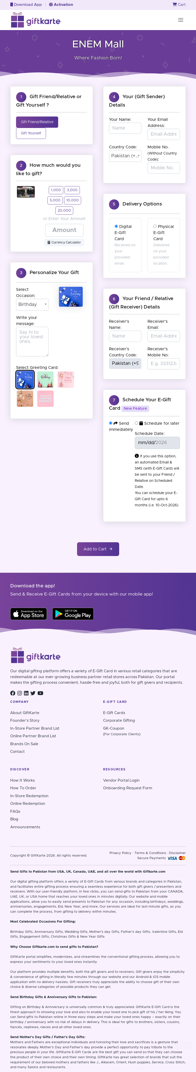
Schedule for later (157, 423)
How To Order (23, 788)
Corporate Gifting (119, 720)
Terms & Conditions (150, 853)
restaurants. (56, 1067)
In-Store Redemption (29, 796)
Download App (26, 5)
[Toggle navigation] (181, 20)
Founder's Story (25, 720)
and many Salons (24, 1067)
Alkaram (107, 1062)
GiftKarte (17, 957)
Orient (121, 1062)
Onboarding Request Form (127, 788)
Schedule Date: (150, 434)
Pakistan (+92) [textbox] (125, 156)
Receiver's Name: (119, 324)
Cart (179, 5)
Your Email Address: (158, 123)
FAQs (15, 811)
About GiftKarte (24, 713)
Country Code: (123, 147)
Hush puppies (139, 1062)
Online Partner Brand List (33, 736)
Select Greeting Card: (37, 368)
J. (97, 1062)
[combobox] (32, 305)
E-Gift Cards (114, 713)
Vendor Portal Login (121, 780)
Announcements (25, 827)
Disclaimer (177, 853)
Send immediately (121, 426)
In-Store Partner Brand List (34, 728)
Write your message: (26, 321)
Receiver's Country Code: (123, 352)
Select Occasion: (25, 293)
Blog (14, 819)
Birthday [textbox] (27, 304)
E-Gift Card (160, 1007)
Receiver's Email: (158, 324)
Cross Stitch (175, 1062)
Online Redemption (27, 804)
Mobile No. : (162, 153)
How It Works (22, 780)
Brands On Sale (24, 744)
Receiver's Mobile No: (158, 352)
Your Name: (120, 120)
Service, (158, 1062)
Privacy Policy (120, 853)
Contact (17, 752)
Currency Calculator (64, 242)
